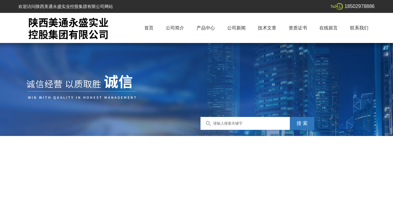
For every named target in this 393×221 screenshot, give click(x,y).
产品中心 (205, 27)
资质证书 (298, 27)
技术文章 (267, 27)
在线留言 (328, 27)
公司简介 (175, 27)
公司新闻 (236, 27)
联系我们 (359, 27)
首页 (149, 27)
